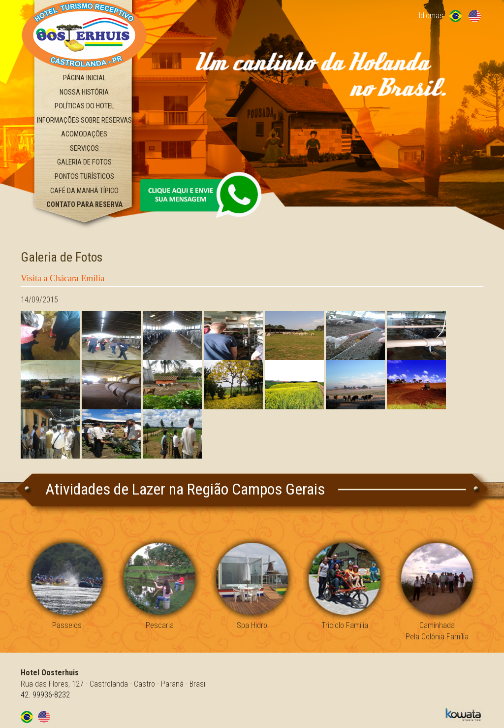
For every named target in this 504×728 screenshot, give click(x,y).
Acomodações (84, 134)
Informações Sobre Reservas (84, 120)
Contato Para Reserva (84, 204)
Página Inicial (84, 78)
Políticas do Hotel (84, 106)
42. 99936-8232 (45, 694)
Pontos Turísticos (84, 176)
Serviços (84, 148)
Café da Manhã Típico (84, 191)
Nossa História (84, 92)
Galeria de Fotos (84, 162)
